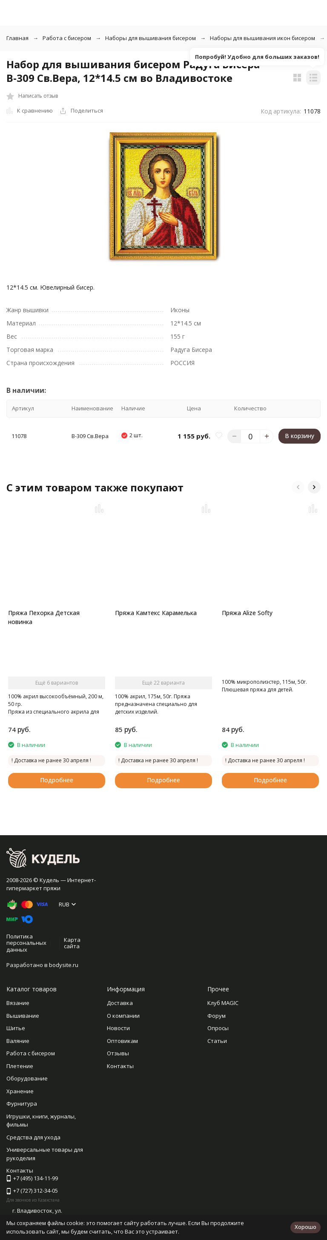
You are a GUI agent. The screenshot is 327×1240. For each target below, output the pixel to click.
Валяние (17, 1041)
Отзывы (118, 1053)
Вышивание (22, 1015)
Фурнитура (21, 1103)
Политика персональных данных (26, 942)
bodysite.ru (63, 965)
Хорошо (305, 1227)
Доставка (120, 1003)
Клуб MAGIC (222, 1003)
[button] (298, 487)
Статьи (217, 1041)
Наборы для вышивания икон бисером (262, 38)
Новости (118, 1028)
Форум (216, 1015)
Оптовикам (122, 1041)
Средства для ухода (33, 1137)
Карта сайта (72, 943)
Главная (17, 38)
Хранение (20, 1091)
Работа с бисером (67, 38)
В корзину (299, 436)
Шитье (15, 1028)
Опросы (218, 1028)
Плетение (19, 1066)
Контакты (120, 1066)
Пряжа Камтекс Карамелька (156, 613)
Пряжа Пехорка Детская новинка (44, 617)
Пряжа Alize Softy (247, 613)
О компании (123, 1015)
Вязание (17, 1003)
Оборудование (27, 1078)
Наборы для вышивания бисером (150, 38)
